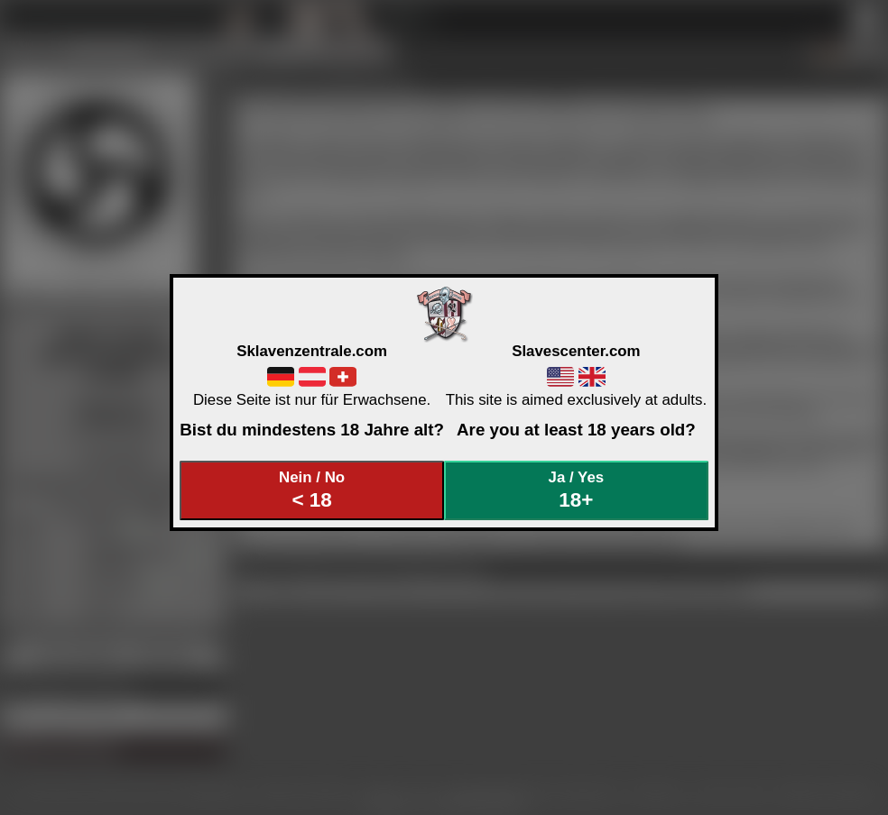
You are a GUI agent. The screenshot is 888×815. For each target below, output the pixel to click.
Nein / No (312, 490)
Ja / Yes (576, 490)
